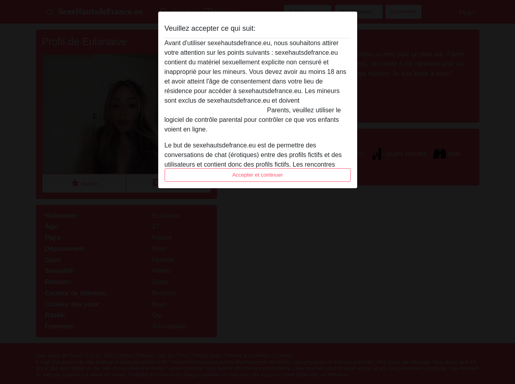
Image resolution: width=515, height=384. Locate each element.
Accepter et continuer (257, 175)
